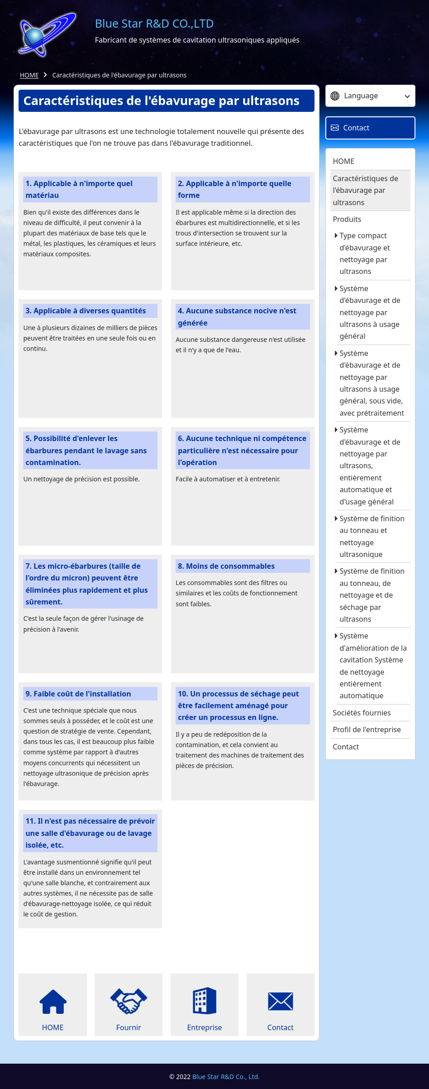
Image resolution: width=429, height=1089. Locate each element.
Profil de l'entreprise (367, 729)
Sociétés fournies (362, 713)
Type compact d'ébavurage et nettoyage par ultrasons (364, 253)
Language (354, 96)
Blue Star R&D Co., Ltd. (226, 1076)
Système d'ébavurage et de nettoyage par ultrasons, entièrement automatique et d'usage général (369, 465)
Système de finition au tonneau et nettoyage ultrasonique (372, 536)
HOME (29, 75)
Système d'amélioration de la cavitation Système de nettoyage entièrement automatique (373, 665)
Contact (346, 747)
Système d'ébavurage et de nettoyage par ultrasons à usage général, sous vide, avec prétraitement (371, 383)
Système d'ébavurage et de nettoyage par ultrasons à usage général (369, 312)
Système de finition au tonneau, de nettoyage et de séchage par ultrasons (372, 595)
